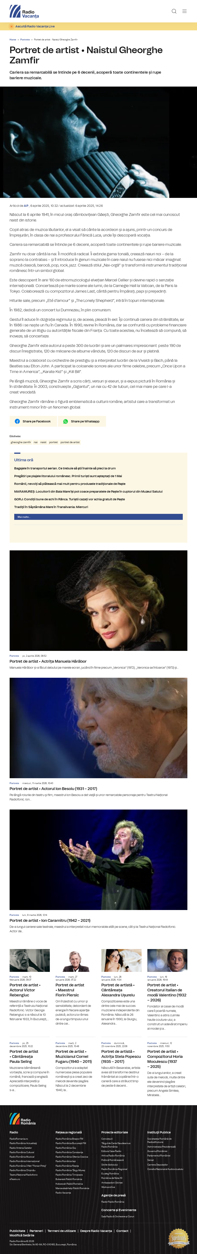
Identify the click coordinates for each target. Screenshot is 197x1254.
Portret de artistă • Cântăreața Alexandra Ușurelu (121, 987)
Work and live (108, 1187)
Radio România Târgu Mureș (70, 1170)
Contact (122, 1231)
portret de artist (70, 442)
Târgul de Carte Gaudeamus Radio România (115, 1145)
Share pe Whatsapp (85, 421)
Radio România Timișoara (69, 1175)
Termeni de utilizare (62, 1231)
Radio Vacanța (63, 1193)
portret (53, 442)
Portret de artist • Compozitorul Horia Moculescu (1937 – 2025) (167, 1067)
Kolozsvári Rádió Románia (69, 1184)
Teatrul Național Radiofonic (24, 1175)
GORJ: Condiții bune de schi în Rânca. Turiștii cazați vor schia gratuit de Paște (98, 499)
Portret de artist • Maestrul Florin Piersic (76, 987)
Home (13, 39)
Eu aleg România (110, 1173)
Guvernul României (157, 1151)
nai (36, 442)
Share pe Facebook (37, 421)
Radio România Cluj (66, 1148)
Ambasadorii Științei (112, 1183)
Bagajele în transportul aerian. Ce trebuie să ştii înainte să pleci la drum (98, 468)
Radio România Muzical (22, 1157)
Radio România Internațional (24, 1161)
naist (43, 442)
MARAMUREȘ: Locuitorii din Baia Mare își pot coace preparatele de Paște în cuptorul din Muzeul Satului (98, 491)
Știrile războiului (109, 1165)
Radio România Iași (66, 1161)
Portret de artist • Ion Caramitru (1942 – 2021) (98, 872)
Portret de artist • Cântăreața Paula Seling (30, 1064)
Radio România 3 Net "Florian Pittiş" (28, 1166)
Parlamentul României (158, 1155)
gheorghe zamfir (21, 442)
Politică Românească (112, 1160)
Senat (150, 1160)
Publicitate (17, 1231)
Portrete (25, 39)
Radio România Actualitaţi (23, 1143)
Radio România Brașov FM (69, 1139)
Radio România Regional (114, 1169)
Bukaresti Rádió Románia (69, 1179)
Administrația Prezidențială (161, 1147)
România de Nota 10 (111, 1178)
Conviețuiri (107, 1139)
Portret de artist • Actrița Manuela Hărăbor (98, 610)
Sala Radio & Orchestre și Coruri (117, 1216)
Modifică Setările (22, 1235)
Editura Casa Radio (111, 1151)
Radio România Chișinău (22, 1170)
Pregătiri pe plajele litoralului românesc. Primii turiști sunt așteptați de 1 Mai (98, 476)
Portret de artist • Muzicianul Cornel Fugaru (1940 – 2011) (76, 1064)
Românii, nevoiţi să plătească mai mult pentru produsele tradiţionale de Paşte (98, 484)
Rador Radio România (112, 1202)
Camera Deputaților (157, 1165)
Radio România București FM (71, 1143)
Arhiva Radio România (113, 1155)
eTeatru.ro (15, 1179)
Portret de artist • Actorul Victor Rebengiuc (30, 985)
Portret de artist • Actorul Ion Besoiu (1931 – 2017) (98, 740)
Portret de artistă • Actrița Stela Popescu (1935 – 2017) (121, 1062)
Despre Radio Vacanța (96, 1231)
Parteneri (36, 1231)
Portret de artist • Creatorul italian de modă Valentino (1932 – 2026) (167, 990)
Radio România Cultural (22, 1152)
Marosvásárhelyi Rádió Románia (72, 1188)
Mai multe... (24, 517)
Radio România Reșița (67, 1166)
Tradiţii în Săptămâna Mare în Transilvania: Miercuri (98, 507)
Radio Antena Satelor (21, 1148)
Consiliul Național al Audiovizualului (165, 1169)
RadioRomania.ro (19, 1139)
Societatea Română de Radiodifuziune (159, 1140)
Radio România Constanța (69, 1152)
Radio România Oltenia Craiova (72, 1157)
